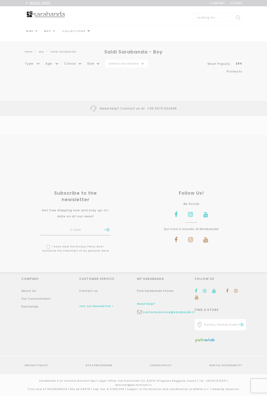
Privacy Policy (86, 242)
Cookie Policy (161, 365)
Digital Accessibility (225, 365)
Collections (74, 31)
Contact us (88, 291)
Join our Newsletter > (96, 306)
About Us (28, 291)
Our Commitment (36, 299)
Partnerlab (29, 307)
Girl (30, 31)
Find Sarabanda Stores (155, 291)
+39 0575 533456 (162, 104)
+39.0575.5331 (216, 381)
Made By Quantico (225, 389)
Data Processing (99, 365)
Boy (47, 31)
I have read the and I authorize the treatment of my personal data (75, 244)
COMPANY (217, 3)
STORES (236, 3)
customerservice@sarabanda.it (165, 312)
